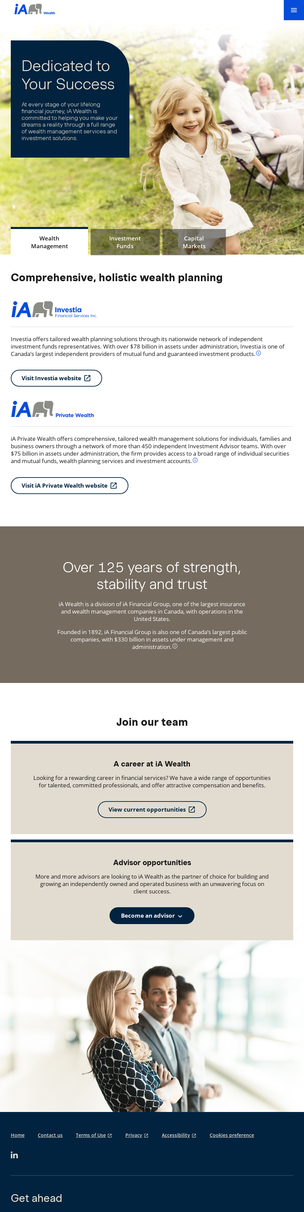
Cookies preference (232, 1135)
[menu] (294, 10)
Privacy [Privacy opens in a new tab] (133, 1135)
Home (18, 1135)
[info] (258, 352)
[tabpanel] (152, 382)
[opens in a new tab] (14, 1154)
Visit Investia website (51, 378)
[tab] (50, 242)
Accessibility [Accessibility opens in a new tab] (176, 1135)
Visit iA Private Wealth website (65, 485)
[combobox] (152, 915)
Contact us (50, 1135)
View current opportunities (147, 809)
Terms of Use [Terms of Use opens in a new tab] (91, 1135)
